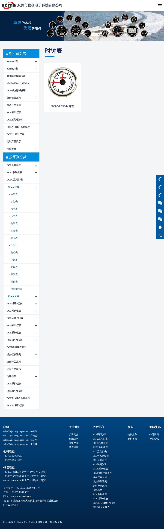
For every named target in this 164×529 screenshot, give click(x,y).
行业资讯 (154, 438)
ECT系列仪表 (14, 332)
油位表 (14, 194)
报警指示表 (16, 289)
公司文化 (73, 443)
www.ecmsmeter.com (21, 496)
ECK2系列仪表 (14, 119)
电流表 (14, 252)
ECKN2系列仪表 (15, 134)
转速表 (14, 260)
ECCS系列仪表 (14, 340)
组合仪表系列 (14, 98)
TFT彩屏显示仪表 (16, 76)
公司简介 (73, 434)
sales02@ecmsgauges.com (16, 435)
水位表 (14, 201)
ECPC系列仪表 (15, 179)
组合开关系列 (14, 105)
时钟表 (14, 281)
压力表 (14, 216)
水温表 (14, 230)
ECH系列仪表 (14, 325)
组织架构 (73, 438)
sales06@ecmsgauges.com (16, 444)
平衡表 (14, 274)
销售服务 (132, 434)
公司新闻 (154, 434)
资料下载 (132, 438)
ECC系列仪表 (14, 311)
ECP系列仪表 (14, 165)
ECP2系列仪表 (14, 172)
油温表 (14, 238)
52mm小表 (12, 61)
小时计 (14, 245)
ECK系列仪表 (14, 112)
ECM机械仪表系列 (16, 90)
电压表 (14, 223)
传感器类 (11, 149)
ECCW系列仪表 (15, 318)
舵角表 (14, 267)
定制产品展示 (14, 141)
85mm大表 (12, 68)
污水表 (14, 209)
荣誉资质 (73, 447)
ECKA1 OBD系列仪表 (18, 127)
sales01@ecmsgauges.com (16, 431)
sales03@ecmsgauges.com (16, 440)
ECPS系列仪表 (14, 303)
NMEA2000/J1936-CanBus (20, 83)
